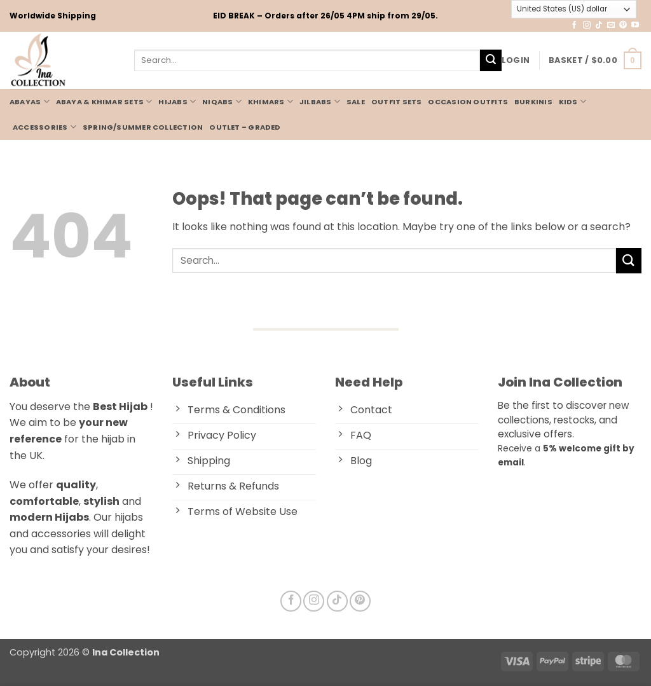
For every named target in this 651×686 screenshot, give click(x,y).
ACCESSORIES (44, 127)
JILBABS (319, 101)
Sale (355, 102)
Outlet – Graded (244, 127)
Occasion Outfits (468, 102)
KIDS (572, 101)
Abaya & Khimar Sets (104, 101)
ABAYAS (30, 101)
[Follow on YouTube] (635, 25)
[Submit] (491, 60)
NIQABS (222, 101)
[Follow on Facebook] (574, 25)
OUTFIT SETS (396, 102)
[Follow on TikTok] (599, 25)
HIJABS (177, 101)
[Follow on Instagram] (587, 25)
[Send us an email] (611, 25)
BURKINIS (533, 102)
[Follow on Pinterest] (623, 25)
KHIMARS (270, 101)
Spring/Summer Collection (143, 127)
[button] (516, 60)
